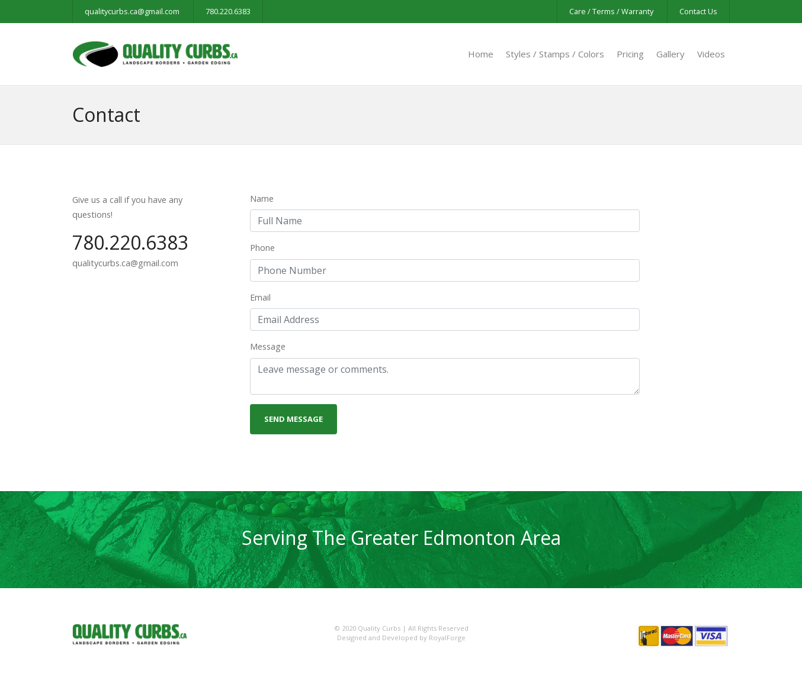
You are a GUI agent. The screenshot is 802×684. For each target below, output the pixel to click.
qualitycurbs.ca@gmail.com (132, 11)
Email (260, 297)
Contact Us (698, 11)
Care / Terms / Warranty (611, 11)
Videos (711, 54)
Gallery (670, 54)
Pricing (630, 54)
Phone (262, 247)
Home (480, 54)
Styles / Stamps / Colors (555, 54)
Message (267, 346)
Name (262, 198)
